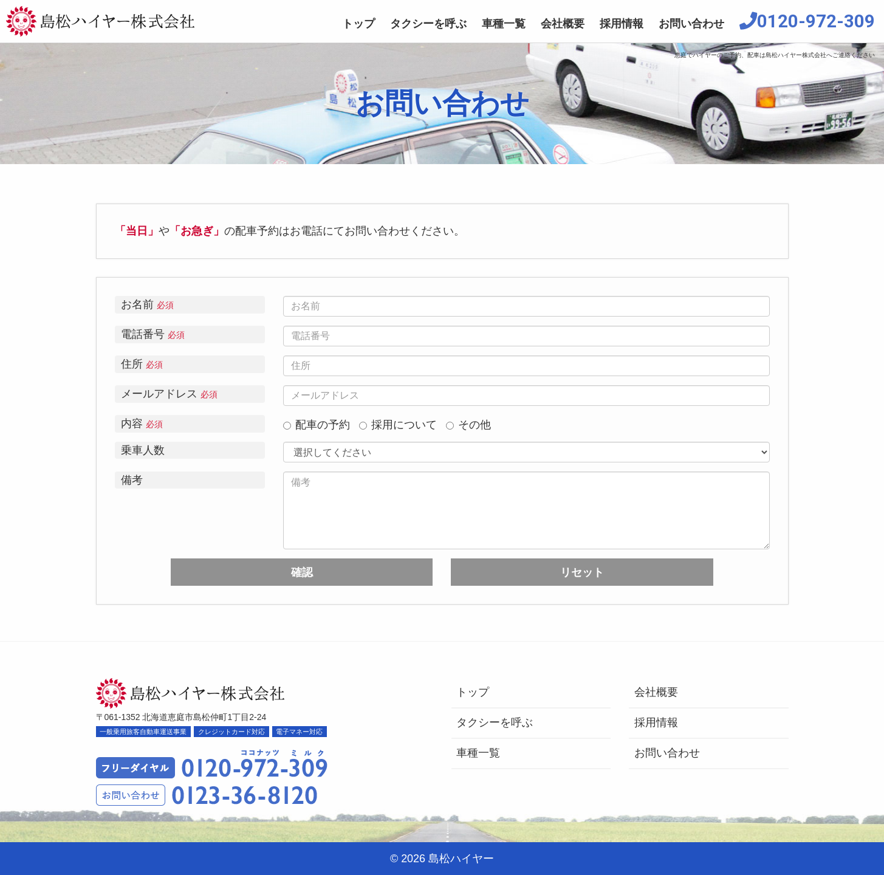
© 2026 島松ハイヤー (442, 859)
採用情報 (621, 24)
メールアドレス (169, 394)
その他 (468, 425)
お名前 (147, 305)
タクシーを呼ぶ (428, 24)
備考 (132, 480)
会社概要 (562, 24)
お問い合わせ (691, 24)
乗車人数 (143, 450)
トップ (358, 24)
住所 (142, 364)
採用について (398, 425)
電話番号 (153, 334)
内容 (142, 424)
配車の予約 (316, 425)
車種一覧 (504, 24)
